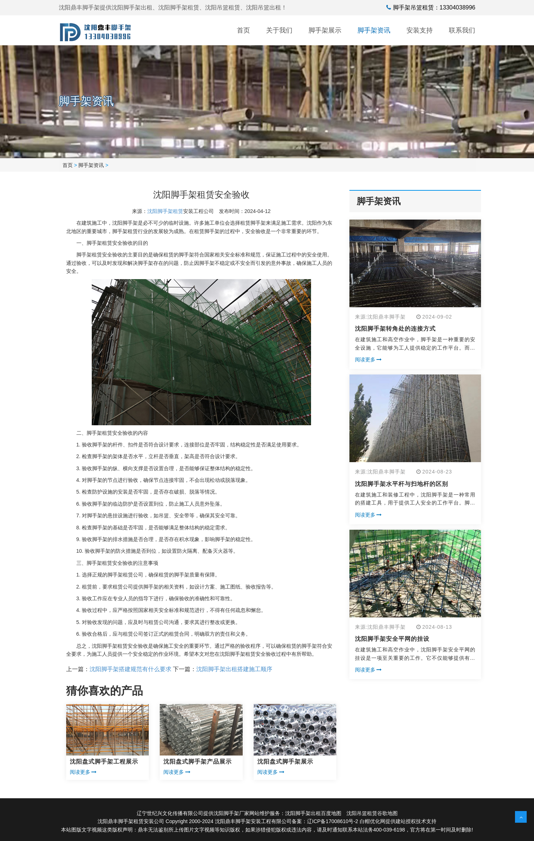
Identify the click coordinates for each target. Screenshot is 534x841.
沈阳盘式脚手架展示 (285, 761)
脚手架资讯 (373, 30)
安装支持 (419, 30)
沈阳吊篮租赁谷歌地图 (372, 813)
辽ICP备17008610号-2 (332, 821)
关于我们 (279, 30)
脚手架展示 (324, 30)
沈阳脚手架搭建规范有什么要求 (130, 669)
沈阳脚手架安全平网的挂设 (392, 639)
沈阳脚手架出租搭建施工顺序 (234, 669)
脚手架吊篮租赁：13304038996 (434, 7)
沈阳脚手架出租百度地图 (313, 813)
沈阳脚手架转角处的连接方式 (395, 329)
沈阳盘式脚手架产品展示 (197, 761)
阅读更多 (83, 772)
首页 (243, 30)
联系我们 (462, 30)
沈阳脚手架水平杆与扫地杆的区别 (401, 484)
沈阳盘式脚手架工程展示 (104, 761)
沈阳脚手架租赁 (165, 211)
